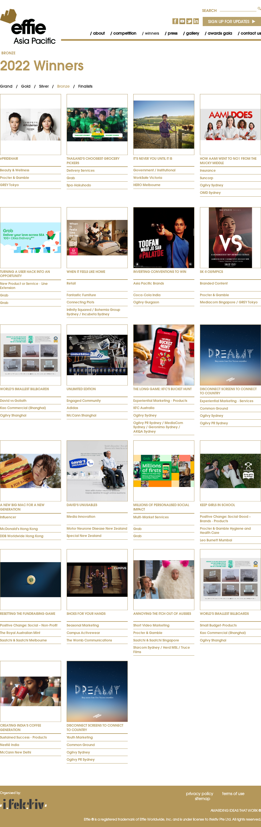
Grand (6, 86)
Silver (44, 86)
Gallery (192, 33)
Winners (152, 33)
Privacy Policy (199, 793)
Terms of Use (233, 793)
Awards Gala (220, 33)
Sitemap (202, 798)
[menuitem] (94, 33)
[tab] (30, 141)
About (99, 33)
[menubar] (172, 33)
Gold (26, 86)
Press (172, 33)
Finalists (85, 86)
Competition (124, 33)
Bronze (8, 52)
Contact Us (251, 33)
